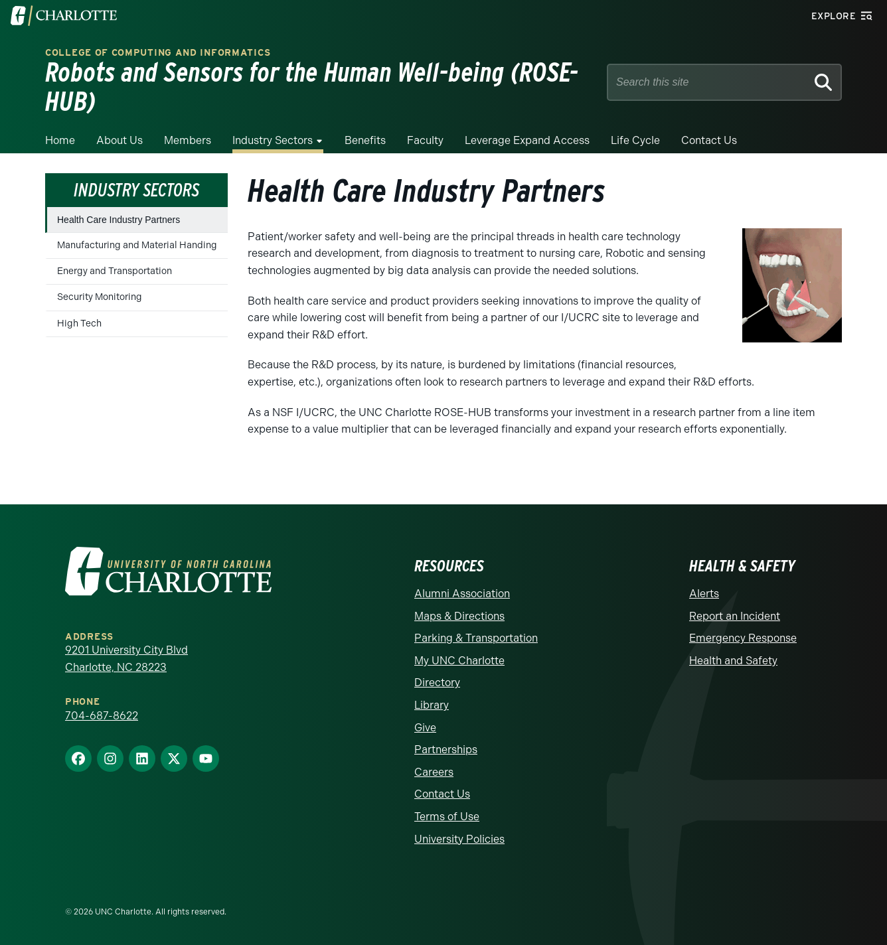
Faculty (425, 140)
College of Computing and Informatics (157, 53)
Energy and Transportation (114, 271)
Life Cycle (635, 140)
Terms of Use (446, 816)
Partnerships (445, 749)
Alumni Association (462, 593)
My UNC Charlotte (459, 660)
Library (431, 705)
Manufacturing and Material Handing (137, 245)
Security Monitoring (99, 297)
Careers (433, 772)
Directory (437, 682)
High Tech (79, 323)
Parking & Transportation (476, 638)
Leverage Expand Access (527, 140)
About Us (119, 140)
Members (187, 140)
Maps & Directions (459, 616)
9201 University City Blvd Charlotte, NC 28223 (126, 659)
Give (425, 727)
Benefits (365, 140)
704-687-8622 (101, 715)
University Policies (459, 839)
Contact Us (709, 140)
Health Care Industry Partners (118, 219)
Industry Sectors (272, 140)
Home (60, 140)
